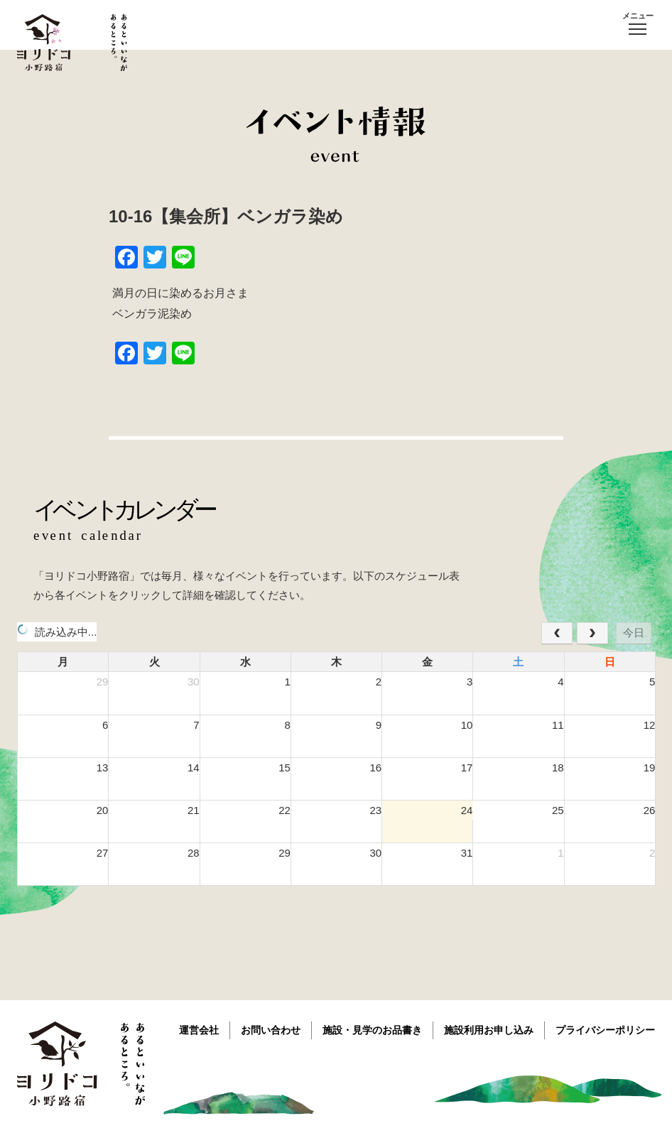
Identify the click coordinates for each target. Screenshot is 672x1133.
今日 (633, 633)
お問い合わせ (270, 1030)
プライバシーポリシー (605, 1030)
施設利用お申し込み (488, 1030)
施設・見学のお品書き (372, 1030)
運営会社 (199, 1030)
